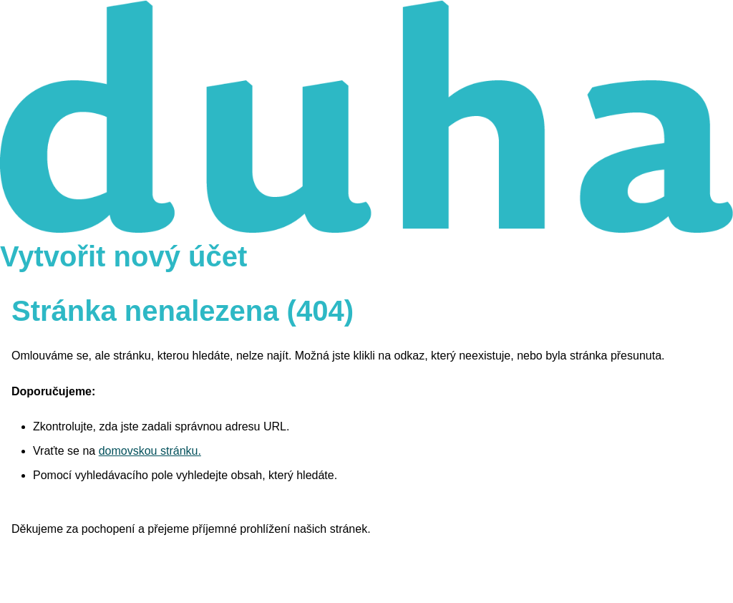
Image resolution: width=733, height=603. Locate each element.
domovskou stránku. (150, 451)
